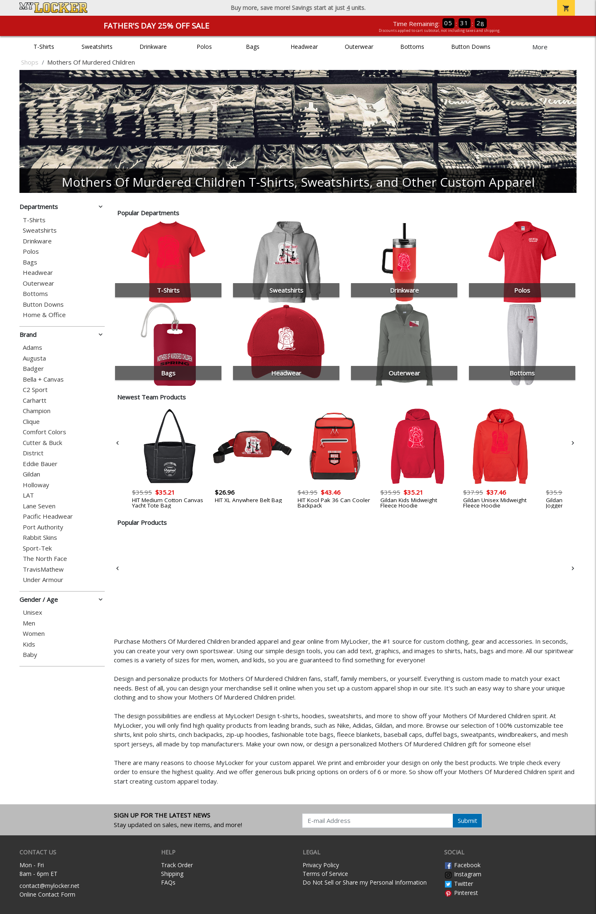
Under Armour (43, 579)
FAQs (168, 882)
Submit (467, 820)
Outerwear (359, 47)
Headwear (304, 47)
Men (29, 623)
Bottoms (412, 47)
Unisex (32, 612)
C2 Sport (35, 389)
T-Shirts (44, 47)
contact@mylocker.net (49, 886)
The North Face (45, 558)
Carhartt (34, 400)
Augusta (34, 358)
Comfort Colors (44, 431)
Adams (32, 347)
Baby (30, 654)
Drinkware (153, 47)
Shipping (172, 874)
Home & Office (44, 314)
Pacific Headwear (48, 516)
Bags (253, 47)
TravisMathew (43, 569)
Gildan (31, 474)
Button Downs (470, 47)
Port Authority (43, 527)
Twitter (458, 884)
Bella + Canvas (43, 379)
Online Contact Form (47, 894)
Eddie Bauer (40, 463)
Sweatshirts (97, 47)
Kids (29, 644)
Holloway (36, 484)
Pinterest (461, 893)
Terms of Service (325, 874)
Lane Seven (39, 506)
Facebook (462, 865)
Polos (204, 47)
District (33, 453)
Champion (36, 410)
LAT (28, 495)
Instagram (462, 874)
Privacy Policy (321, 865)
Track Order (177, 865)
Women (34, 633)
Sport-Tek (37, 548)
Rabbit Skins (40, 537)
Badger (33, 368)
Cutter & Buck (42, 442)
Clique (31, 421)
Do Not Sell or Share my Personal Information (365, 882)
